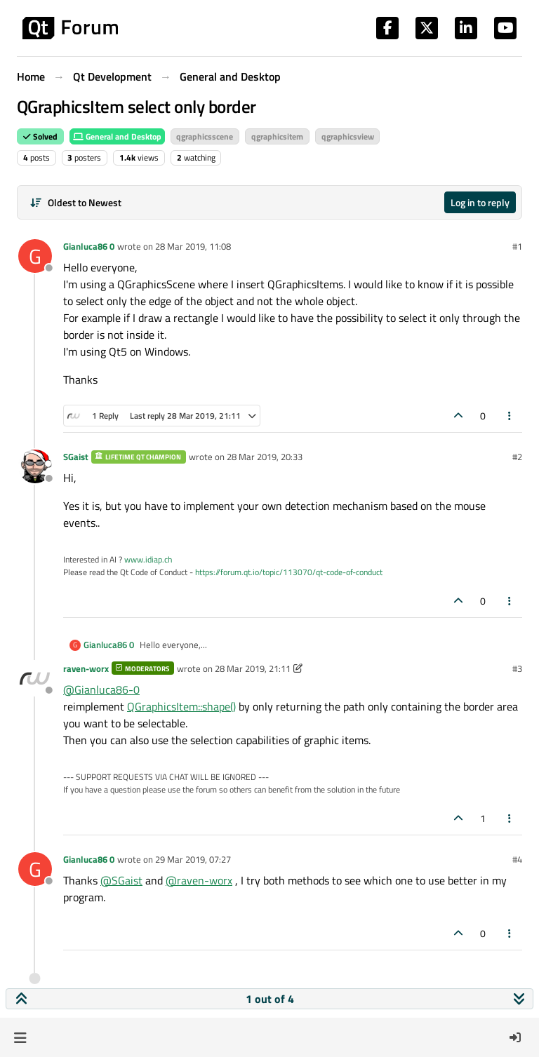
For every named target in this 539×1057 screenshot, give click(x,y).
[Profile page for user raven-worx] (35, 678)
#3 (517, 668)
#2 (517, 457)
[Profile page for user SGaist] (35, 466)
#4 (517, 859)
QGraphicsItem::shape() (181, 706)
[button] (20, 1037)
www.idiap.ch (148, 559)
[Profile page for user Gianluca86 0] (35, 256)
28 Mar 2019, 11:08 (193, 246)
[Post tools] (510, 415)
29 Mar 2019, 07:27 (193, 859)
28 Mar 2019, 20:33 (264, 457)
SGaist (75, 457)
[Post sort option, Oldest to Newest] (75, 202)
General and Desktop (117, 136)
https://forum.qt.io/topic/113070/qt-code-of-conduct (288, 572)
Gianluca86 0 (88, 246)
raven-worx (86, 668)
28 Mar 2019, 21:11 (253, 668)
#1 (517, 246)
